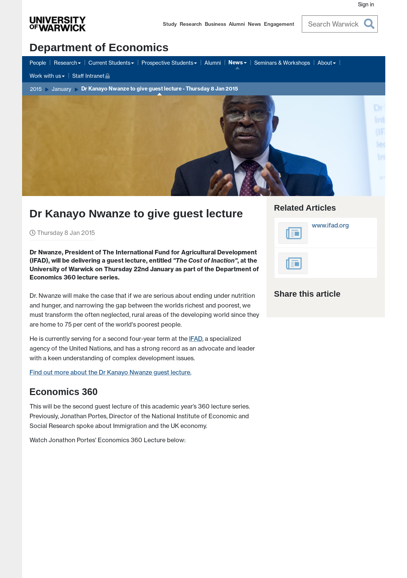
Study (170, 24)
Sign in (366, 4)
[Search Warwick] (340, 24)
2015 (36, 89)
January (61, 89)
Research (191, 24)
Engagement (279, 24)
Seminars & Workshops (282, 62)
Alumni (237, 24)
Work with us (45, 76)
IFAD (195, 338)
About (325, 62)
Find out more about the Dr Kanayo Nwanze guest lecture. (110, 372)
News (254, 24)
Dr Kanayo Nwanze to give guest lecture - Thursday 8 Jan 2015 (159, 88)
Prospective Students (167, 62)
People (38, 62)
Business (215, 24)
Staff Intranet (91, 75)
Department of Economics (99, 47)
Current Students (109, 62)
